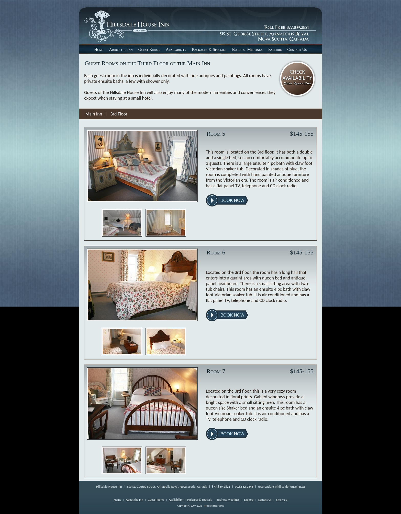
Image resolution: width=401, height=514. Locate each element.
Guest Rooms (149, 49)
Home (99, 49)
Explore (275, 49)
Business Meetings (247, 49)
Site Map (281, 499)
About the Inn (121, 49)
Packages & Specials (209, 49)
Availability (176, 49)
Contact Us (297, 49)
